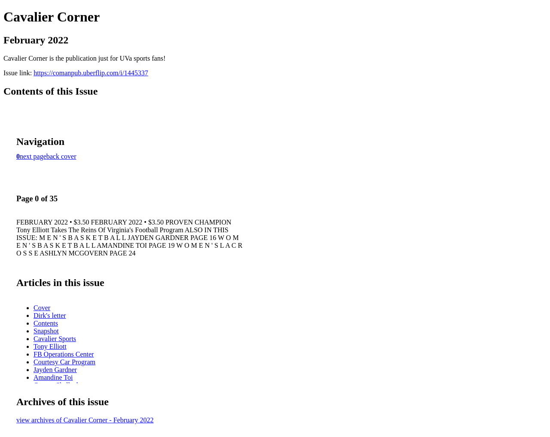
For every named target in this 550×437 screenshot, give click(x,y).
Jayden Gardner (55, 369)
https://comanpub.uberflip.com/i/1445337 (91, 73)
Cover (42, 307)
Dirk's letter (50, 315)
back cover (61, 156)
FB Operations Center (64, 354)
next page (33, 156)
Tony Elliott (50, 346)
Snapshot (46, 331)
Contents (46, 323)
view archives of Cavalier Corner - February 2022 (84, 420)
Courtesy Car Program (64, 362)
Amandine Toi (53, 377)
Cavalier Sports (55, 338)
